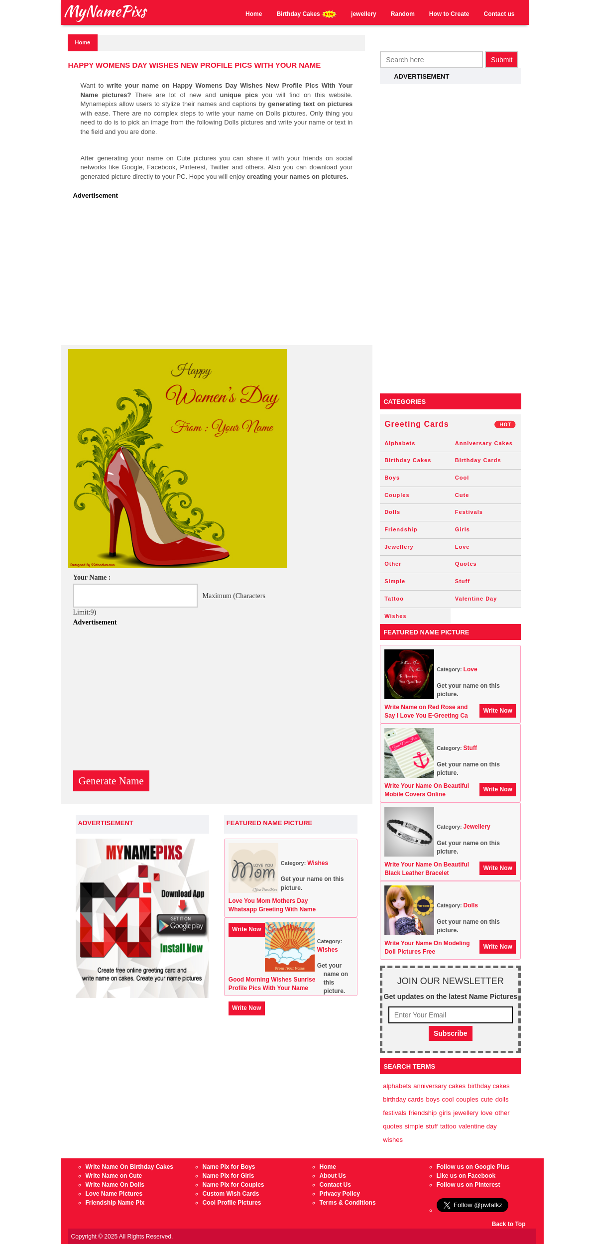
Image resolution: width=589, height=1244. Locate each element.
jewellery (363, 13)
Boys (392, 478)
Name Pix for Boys (229, 1166)
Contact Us (335, 1184)
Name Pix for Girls (228, 1175)
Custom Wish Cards (231, 1193)
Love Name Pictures (114, 1193)
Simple (394, 581)
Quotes (466, 564)
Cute (462, 495)
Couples (396, 495)
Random (403, 13)
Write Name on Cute (114, 1175)
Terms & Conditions (348, 1202)
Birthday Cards (478, 460)
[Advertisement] (219, 275)
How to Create (449, 13)
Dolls (392, 512)
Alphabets (399, 443)
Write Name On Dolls (115, 1184)
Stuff (462, 581)
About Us (333, 1175)
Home (253, 13)
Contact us (498, 13)
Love (462, 547)
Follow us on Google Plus (473, 1166)
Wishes (317, 863)
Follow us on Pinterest (468, 1184)
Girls (462, 529)
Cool (462, 478)
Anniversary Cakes (484, 443)
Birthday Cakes (306, 14)
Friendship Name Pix (115, 1202)
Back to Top (509, 1224)
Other (392, 564)
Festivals (469, 512)
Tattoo (394, 599)
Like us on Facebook (466, 1175)
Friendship (400, 529)
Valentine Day (476, 599)
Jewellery (399, 547)
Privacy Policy (340, 1193)
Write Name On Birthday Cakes (130, 1166)
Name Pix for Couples (233, 1184)
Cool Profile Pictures (232, 1202)
